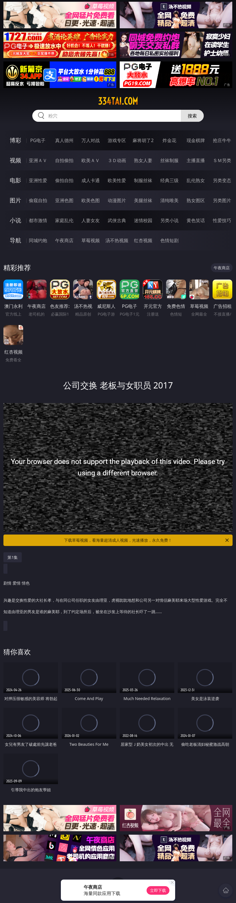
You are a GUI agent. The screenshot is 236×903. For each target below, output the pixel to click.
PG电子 (37, 140)
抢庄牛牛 (222, 140)
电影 (15, 180)
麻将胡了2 (143, 140)
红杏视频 (143, 240)
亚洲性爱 (38, 180)
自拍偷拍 (64, 160)
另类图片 (222, 200)
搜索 (192, 116)
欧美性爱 (117, 180)
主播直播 (196, 160)
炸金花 (169, 140)
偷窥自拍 (38, 200)
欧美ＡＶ (90, 160)
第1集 (12, 557)
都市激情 (38, 220)
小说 (15, 220)
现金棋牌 (196, 140)
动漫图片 (117, 200)
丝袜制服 (169, 160)
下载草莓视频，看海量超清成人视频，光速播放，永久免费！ (147, 540)
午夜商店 (64, 240)
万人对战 (90, 140)
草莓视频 (90, 240)
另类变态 (222, 180)
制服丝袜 (143, 180)
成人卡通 (90, 180)
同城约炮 (38, 240)
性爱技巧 (222, 220)
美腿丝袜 (143, 200)
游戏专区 (117, 140)
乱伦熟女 (196, 180)
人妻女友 (90, 220)
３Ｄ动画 (117, 160)
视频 (15, 160)
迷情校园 (143, 220)
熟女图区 (196, 200)
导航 (15, 240)
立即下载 (158, 890)
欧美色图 (90, 200)
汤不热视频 (116, 240)
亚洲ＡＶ (38, 160)
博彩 (15, 140)
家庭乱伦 (64, 220)
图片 (15, 200)
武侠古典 (117, 220)
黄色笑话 (196, 220)
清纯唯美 (169, 200)
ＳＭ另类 (222, 160)
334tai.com (118, 101)
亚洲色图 (64, 200)
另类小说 (169, 220)
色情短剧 (169, 240)
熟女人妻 (143, 160)
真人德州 (64, 140)
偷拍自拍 (64, 180)
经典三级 (169, 180)
